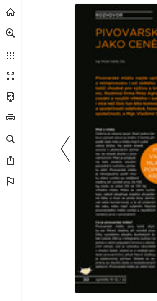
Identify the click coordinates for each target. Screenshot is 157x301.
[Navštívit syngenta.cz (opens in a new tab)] (10, 12)
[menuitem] (10, 43)
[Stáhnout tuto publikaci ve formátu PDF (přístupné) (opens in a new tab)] (10, 97)
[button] (10, 33)
